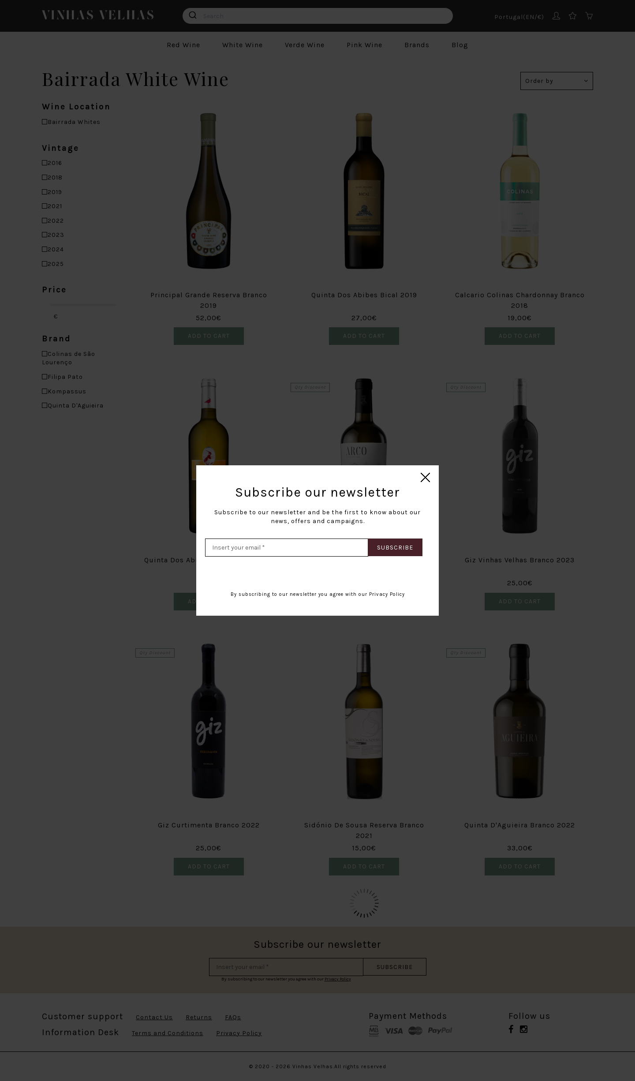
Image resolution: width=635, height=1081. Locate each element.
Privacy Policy (387, 594)
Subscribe (395, 547)
